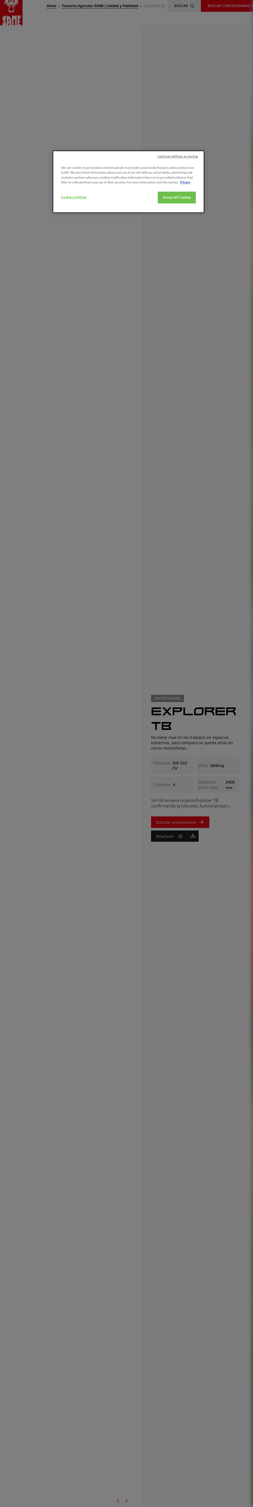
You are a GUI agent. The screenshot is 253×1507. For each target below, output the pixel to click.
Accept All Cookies (177, 197)
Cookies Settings (74, 197)
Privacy (185, 182)
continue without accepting (177, 156)
